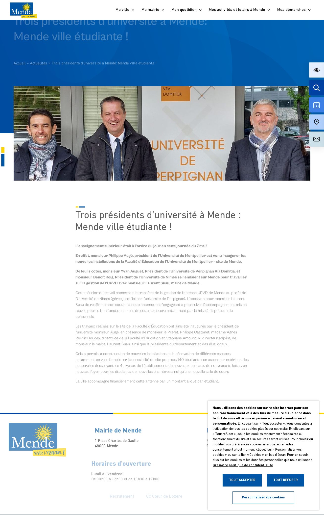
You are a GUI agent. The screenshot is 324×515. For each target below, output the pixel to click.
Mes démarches (294, 10)
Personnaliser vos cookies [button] (263, 497)
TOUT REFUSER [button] (285, 480)
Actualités (38, 55)
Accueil (20, 55)
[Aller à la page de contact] (316, 139)
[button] (316, 70)
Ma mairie (153, 10)
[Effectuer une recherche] (316, 87)
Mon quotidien (186, 10)
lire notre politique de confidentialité (243, 465)
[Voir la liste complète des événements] (316, 104)
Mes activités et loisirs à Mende (240, 10)
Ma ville (125, 10)
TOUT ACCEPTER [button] (242, 480)
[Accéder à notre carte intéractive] (316, 122)
